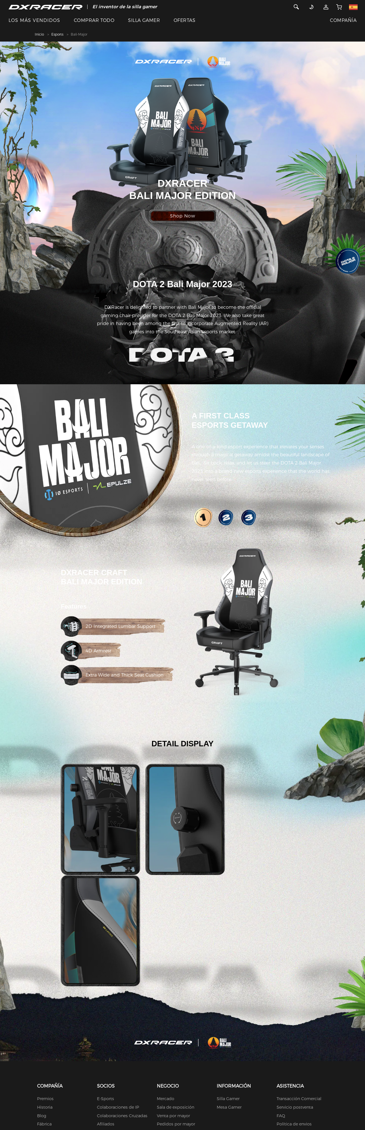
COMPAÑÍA (343, 20)
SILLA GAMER (144, 20)
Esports (57, 34)
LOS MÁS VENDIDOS (34, 20)
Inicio (39, 34)
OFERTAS (184, 20)
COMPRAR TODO (94, 20)
